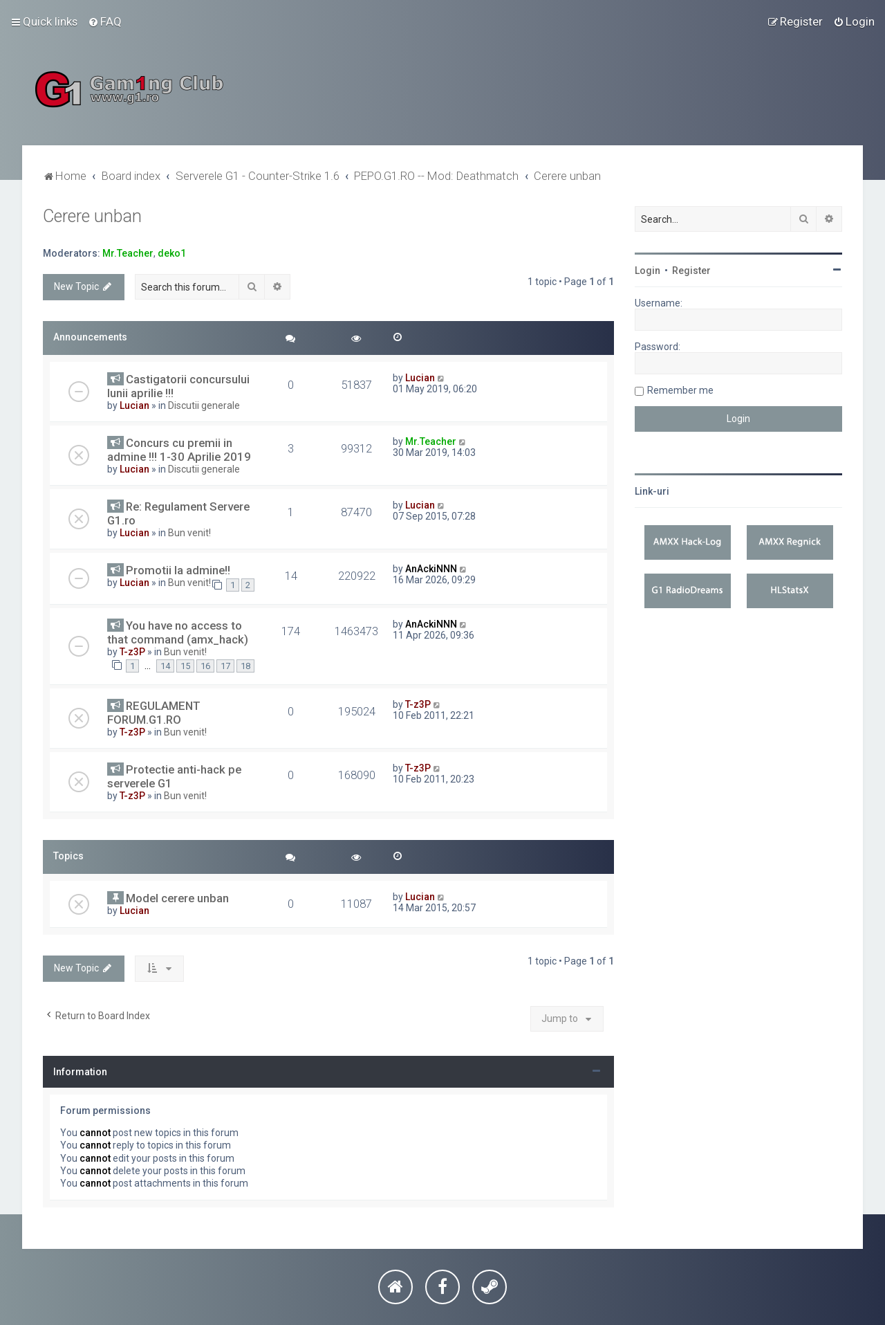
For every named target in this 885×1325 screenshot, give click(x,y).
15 (185, 666)
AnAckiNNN (431, 568)
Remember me (680, 390)
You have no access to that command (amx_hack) (177, 632)
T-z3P (132, 651)
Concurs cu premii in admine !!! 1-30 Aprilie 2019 (179, 450)
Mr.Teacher (127, 253)
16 (205, 666)
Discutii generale (204, 405)
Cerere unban (92, 216)
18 (245, 666)
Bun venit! (189, 532)
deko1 (172, 253)
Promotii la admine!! (178, 570)
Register (691, 270)
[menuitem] (105, 21)
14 (165, 666)
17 (225, 666)
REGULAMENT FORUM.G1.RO (154, 713)
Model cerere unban (177, 898)
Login (647, 270)
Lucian (134, 405)
